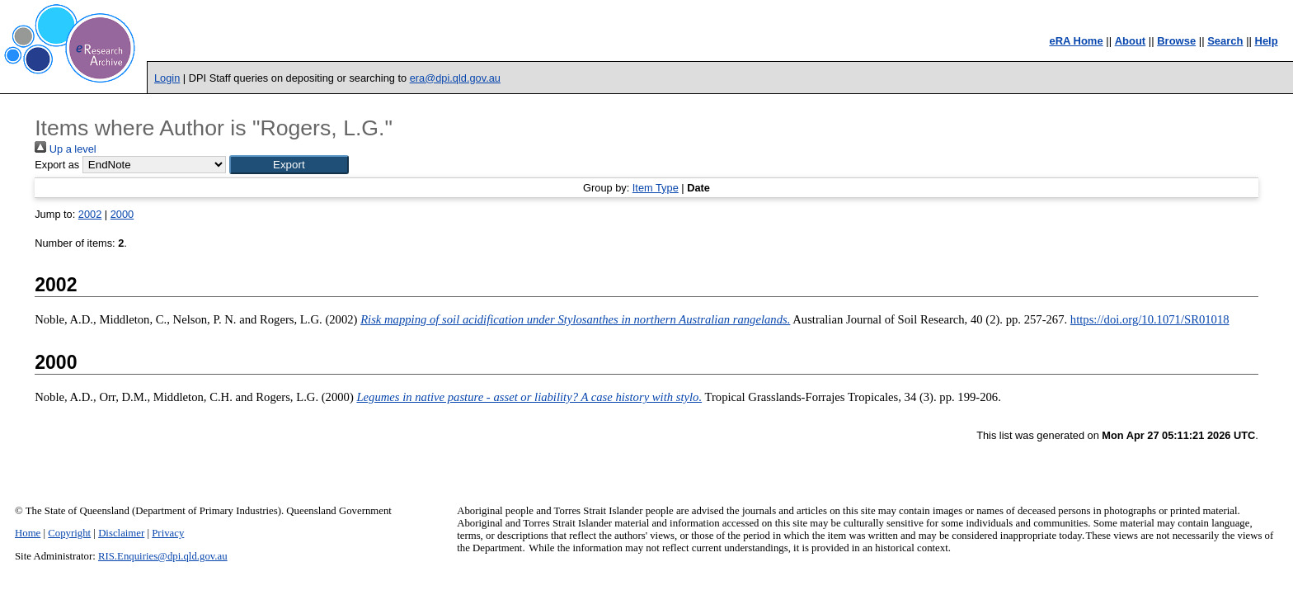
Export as (57, 164)
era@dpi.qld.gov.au (455, 78)
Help (1266, 41)
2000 (122, 214)
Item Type (655, 188)
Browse (1176, 41)
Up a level (65, 149)
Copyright (69, 533)
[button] (289, 164)
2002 (89, 214)
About (1130, 41)
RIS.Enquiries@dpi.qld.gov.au (163, 556)
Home (27, 533)
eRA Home (1076, 41)
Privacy (168, 533)
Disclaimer (121, 533)
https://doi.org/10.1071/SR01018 (1150, 319)
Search (1225, 41)
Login (167, 78)
